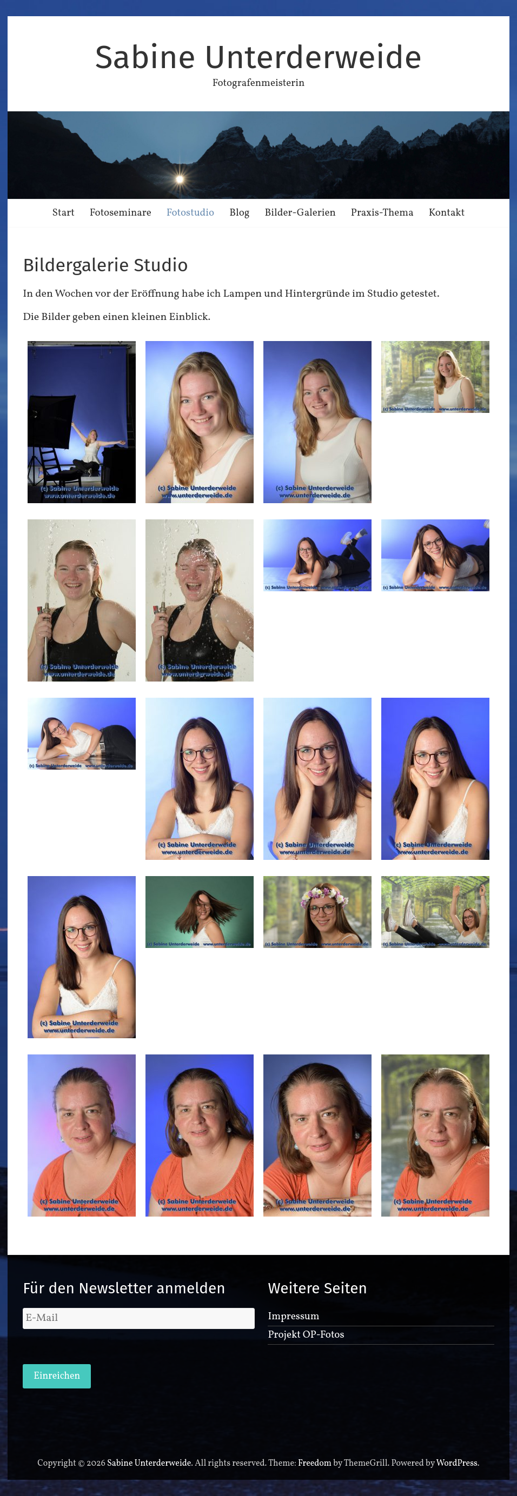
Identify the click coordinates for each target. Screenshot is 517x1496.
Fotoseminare (120, 213)
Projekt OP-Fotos (306, 1335)
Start (63, 213)
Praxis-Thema (382, 213)
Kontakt (447, 213)
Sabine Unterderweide (258, 57)
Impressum (293, 1317)
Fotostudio (190, 213)
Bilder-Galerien (300, 213)
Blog (239, 213)
